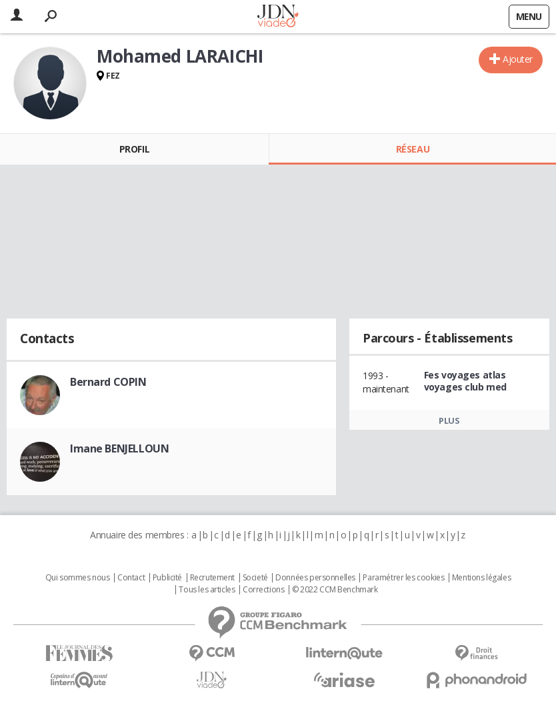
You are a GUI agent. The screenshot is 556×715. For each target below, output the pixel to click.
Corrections (263, 589)
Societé (255, 577)
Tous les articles (207, 589)
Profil (134, 149)
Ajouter (518, 59)
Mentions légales (481, 577)
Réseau (412, 149)
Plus (449, 420)
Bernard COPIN (108, 381)
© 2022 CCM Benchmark (335, 589)
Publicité (167, 577)
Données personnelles (315, 577)
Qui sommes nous (77, 577)
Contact (131, 577)
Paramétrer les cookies (403, 577)
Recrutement (212, 577)
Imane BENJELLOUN (119, 448)
